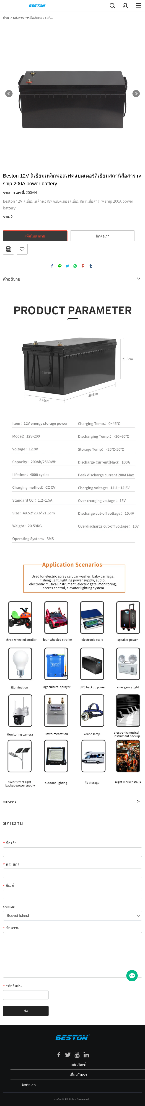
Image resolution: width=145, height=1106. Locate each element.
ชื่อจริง (9, 843)
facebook (52, 266)
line (59, 266)
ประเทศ (9, 906)
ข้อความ (11, 927)
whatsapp (75, 266)
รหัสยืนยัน (12, 985)
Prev (9, 93)
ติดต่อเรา (102, 236)
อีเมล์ (8, 885)
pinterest (83, 266)
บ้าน (6, 17)
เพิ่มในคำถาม (35, 236)
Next (136, 93)
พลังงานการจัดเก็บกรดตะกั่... (33, 17)
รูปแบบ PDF (8, 249)
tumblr (90, 266)
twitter (67, 266)
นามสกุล (11, 864)
